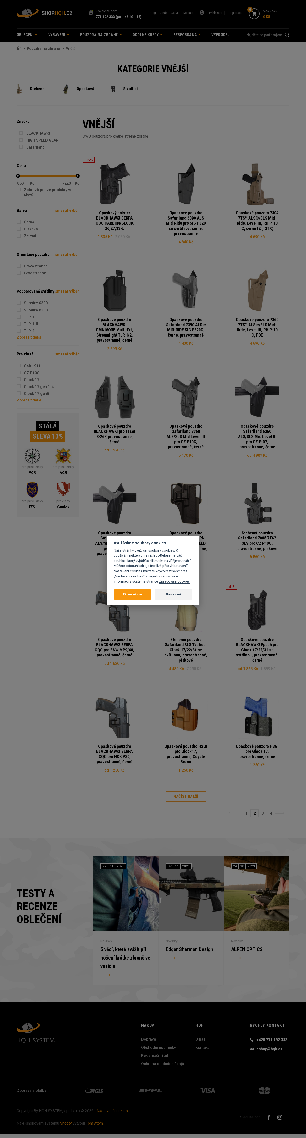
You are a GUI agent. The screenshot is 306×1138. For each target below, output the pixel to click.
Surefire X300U (37, 310)
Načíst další (185, 801)
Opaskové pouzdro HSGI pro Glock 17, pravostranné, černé (257, 754)
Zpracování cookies (174, 581)
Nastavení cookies (112, 1115)
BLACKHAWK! (38, 133)
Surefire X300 (36, 303)
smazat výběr (67, 210)
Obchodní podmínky (158, 1051)
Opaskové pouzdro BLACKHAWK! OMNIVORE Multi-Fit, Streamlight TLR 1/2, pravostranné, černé (114, 330)
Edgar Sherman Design (189, 953)
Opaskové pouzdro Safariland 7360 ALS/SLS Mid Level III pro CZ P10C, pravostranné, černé (186, 438)
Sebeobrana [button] (186, 35)
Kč (32, 183)
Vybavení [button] (58, 35)
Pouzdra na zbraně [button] (101, 35)
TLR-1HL (31, 324)
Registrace (235, 13)
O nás (163, 13)
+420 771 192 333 (271, 1043)
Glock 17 (31, 379)
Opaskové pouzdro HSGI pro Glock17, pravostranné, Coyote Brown (185, 757)
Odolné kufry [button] (147, 35)
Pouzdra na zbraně (43, 48)
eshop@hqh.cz (269, 1052)
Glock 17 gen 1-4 (39, 386)
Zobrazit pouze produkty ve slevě (48, 192)
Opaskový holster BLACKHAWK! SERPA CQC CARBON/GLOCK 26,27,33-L (115, 220)
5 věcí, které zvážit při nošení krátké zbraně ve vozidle (125, 961)
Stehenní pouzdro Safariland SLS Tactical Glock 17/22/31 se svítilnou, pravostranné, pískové (185, 652)
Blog (153, 13)
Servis (175, 13)
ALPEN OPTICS (247, 953)
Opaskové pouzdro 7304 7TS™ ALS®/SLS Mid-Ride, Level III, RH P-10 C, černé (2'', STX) (257, 220)
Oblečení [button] (27, 35)
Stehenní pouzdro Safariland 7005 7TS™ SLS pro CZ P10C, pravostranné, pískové (257, 542)
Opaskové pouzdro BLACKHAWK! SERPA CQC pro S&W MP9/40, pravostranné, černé (114, 650)
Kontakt (188, 13)
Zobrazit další (29, 337)
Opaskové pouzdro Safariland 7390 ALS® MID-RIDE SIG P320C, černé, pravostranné (186, 328)
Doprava (148, 1043)
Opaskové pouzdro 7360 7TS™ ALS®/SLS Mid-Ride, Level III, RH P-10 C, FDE (257, 328)
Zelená (30, 236)
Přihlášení (215, 13)
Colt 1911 (32, 366)
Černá (29, 222)
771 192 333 (105, 17)
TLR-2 (29, 331)
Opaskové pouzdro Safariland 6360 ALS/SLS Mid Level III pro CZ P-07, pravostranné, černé (257, 438)
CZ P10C (31, 373)
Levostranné (35, 273)
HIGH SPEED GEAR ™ (44, 140)
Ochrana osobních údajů (162, 1068)
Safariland (35, 147)
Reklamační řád (154, 1059)
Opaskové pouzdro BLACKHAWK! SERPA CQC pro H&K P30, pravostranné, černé (114, 757)
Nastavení (173, 594)
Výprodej (220, 35)
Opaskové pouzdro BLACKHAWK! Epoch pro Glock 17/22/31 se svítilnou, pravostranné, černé (257, 652)
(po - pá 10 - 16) (128, 17)
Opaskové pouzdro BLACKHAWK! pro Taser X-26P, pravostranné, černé (114, 435)
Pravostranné (36, 266)
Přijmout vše (132, 594)
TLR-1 (29, 317)
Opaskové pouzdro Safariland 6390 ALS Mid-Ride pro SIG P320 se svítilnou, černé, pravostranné (186, 223)
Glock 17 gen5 (36, 393)
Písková (31, 229)
